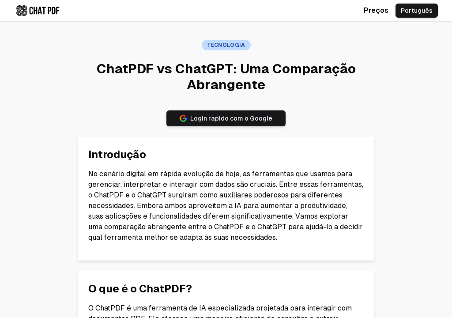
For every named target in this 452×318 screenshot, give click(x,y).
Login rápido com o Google (226, 118)
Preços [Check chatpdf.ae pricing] (376, 10)
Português (417, 10)
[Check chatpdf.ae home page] (38, 11)
